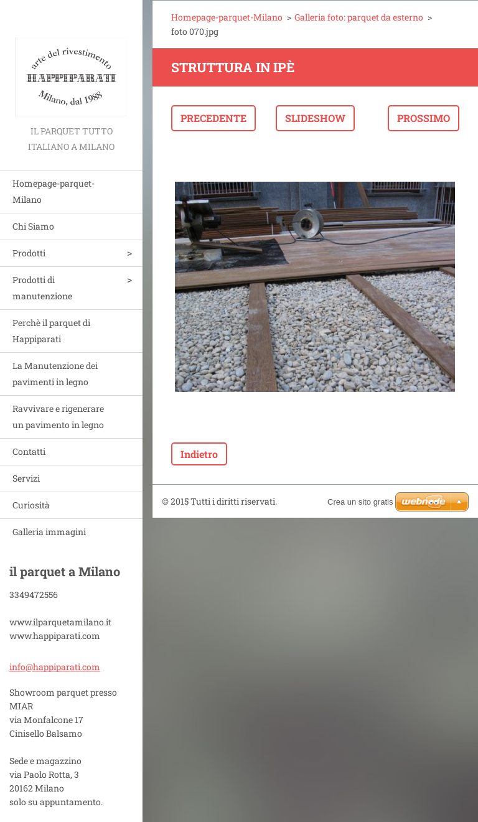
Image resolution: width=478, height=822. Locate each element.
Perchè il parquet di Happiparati (51, 331)
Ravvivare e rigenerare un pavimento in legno (58, 417)
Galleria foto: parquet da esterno (358, 17)
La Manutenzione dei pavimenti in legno (55, 374)
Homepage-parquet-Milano (53, 191)
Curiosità (31, 505)
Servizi (26, 478)
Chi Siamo (33, 226)
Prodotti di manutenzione (42, 288)
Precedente (213, 117)
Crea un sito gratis (360, 502)
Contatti (28, 451)
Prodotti (28, 253)
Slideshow (315, 117)
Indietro (199, 453)
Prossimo (423, 117)
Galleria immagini (49, 532)
